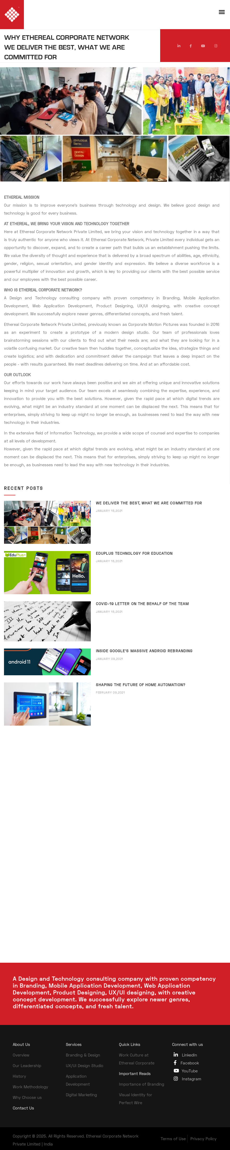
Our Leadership (27, 1065)
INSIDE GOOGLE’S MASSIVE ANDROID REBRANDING (144, 651)
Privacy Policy (203, 1138)
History (19, 1076)
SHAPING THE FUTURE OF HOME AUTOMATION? (140, 684)
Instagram (187, 1078)
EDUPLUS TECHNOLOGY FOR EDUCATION (134, 553)
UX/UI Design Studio (84, 1065)
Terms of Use (173, 1138)
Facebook (186, 1062)
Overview (21, 1055)
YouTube (186, 1070)
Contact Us (23, 1107)
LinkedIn (185, 1054)
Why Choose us (27, 1097)
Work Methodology (30, 1086)
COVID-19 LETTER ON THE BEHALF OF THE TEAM (142, 603)
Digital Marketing (81, 1094)
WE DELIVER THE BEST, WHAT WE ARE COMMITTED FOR (149, 503)
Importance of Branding (141, 1084)
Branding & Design (83, 1055)
